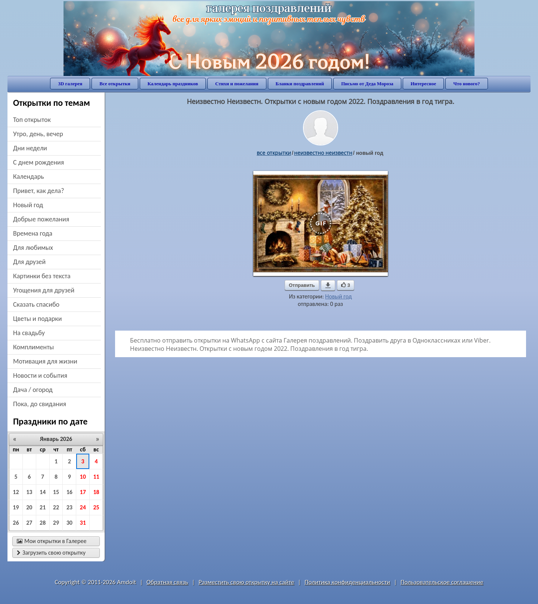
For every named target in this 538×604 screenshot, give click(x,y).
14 (43, 492)
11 (96, 476)
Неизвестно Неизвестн (323, 152)
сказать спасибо (36, 304)
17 (83, 492)
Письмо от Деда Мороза (367, 83)
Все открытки (114, 83)
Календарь (28, 176)
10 (83, 476)
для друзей (29, 262)
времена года (32, 233)
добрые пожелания (41, 219)
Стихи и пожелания (237, 83)
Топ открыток (32, 120)
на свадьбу (29, 333)
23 (69, 507)
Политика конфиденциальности (347, 582)
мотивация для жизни (45, 361)
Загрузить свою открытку (51, 552)
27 (29, 522)
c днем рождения (38, 162)
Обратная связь (167, 582)
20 (29, 507)
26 (16, 522)
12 (16, 492)
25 (96, 507)
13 (29, 492)
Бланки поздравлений (300, 83)
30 (69, 522)
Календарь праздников (173, 83)
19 (16, 507)
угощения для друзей (43, 290)
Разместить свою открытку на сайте (246, 582)
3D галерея (70, 83)
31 (83, 522)
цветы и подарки (37, 319)
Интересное (423, 83)
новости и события (40, 375)
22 (56, 507)
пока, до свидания (39, 404)
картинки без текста (42, 276)
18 (96, 492)
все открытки (274, 152)
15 (56, 492)
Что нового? (466, 83)
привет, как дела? (38, 191)
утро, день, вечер (38, 134)
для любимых (33, 247)
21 (43, 507)
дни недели (30, 148)
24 (83, 507)
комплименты (33, 347)
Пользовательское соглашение (442, 582)
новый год (28, 205)
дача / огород (33, 390)
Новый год (338, 296)
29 (56, 522)
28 (43, 522)
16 (69, 492)
